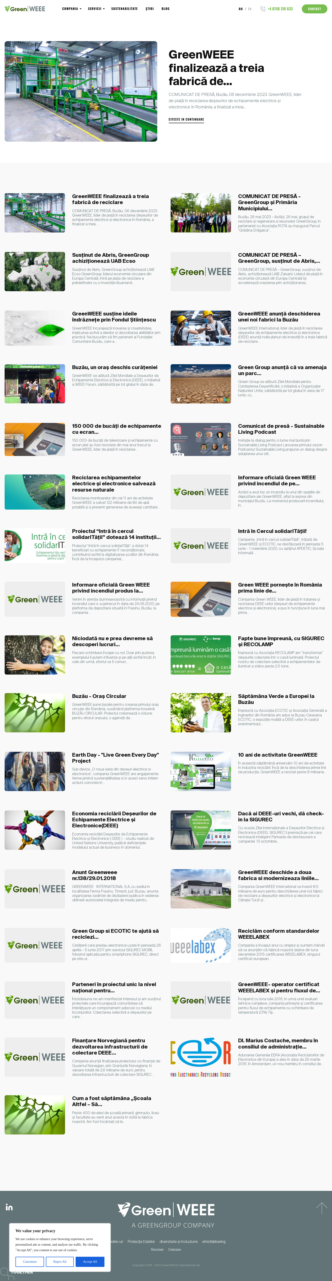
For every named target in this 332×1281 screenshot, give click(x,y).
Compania (69, 8)
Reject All (59, 1261)
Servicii (92, 8)
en (250, 8)
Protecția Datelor (141, 1241)
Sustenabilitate (121, 8)
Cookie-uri (115, 1241)
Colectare (174, 1249)
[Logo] (25, 9)
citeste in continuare (186, 119)
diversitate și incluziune (179, 1241)
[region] (60, 1247)
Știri (145, 8)
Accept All (90, 1261)
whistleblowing (213, 1241)
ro (241, 8)
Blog (159, 8)
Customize (30, 1261)
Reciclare (157, 1249)
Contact (314, 8)
